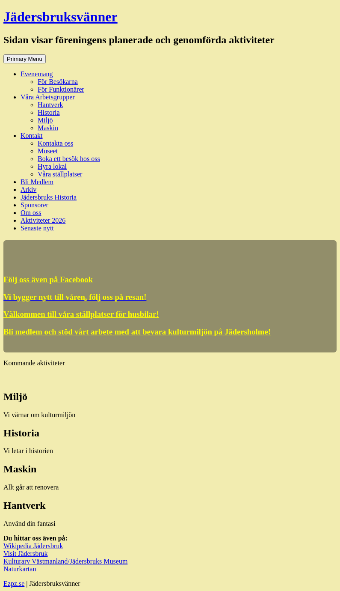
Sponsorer (34, 205)
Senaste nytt (37, 228)
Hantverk (50, 104)
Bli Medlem (37, 181)
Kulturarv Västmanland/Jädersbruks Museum (65, 561)
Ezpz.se (13, 583)
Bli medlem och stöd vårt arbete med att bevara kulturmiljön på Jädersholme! (137, 331)
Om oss (31, 212)
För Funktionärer (61, 89)
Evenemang (37, 74)
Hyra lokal (52, 166)
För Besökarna (58, 81)
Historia (49, 112)
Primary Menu (24, 59)
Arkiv (28, 189)
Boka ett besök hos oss (69, 158)
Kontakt (32, 135)
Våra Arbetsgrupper (48, 97)
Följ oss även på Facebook (48, 279)
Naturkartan (19, 569)
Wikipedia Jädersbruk (33, 545)
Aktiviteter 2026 (43, 220)
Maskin (48, 127)
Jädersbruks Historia (49, 197)
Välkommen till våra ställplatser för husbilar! (81, 314)
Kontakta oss (55, 143)
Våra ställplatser (60, 174)
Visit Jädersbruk (25, 553)
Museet (48, 151)
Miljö (45, 120)
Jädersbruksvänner (60, 16)
